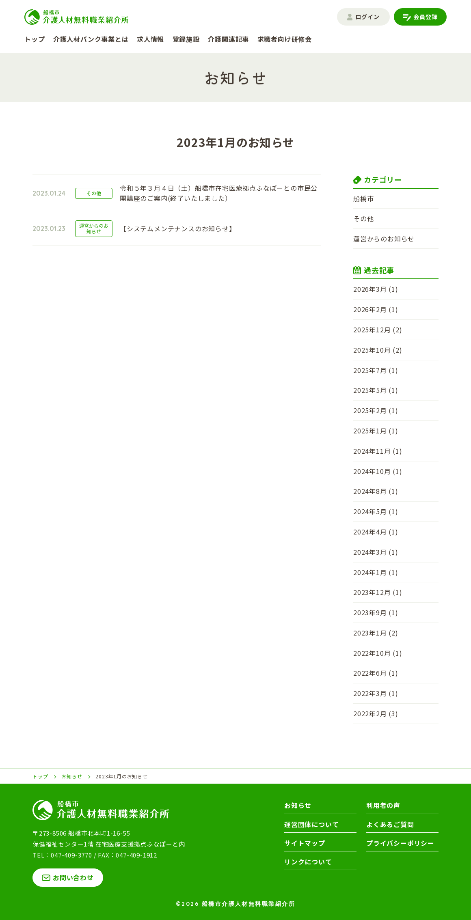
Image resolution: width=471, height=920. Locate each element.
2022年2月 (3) (375, 713)
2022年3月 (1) (375, 693)
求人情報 (150, 39)
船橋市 (363, 198)
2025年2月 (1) (375, 410)
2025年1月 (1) (375, 430)
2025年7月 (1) (375, 370)
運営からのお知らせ (384, 238)
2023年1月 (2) (375, 633)
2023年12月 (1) (377, 592)
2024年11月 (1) (377, 451)
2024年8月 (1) (375, 491)
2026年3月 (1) (375, 289)
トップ (34, 39)
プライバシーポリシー (400, 843)
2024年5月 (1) (375, 511)
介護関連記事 (228, 39)
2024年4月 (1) (375, 531)
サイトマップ (304, 843)
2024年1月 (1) (375, 572)
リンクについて (308, 861)
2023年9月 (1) (375, 612)
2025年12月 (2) (377, 329)
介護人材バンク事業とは (91, 39)
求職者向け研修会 (284, 39)
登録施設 (186, 39)
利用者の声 (383, 805)
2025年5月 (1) (375, 390)
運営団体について (311, 824)
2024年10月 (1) (377, 471)
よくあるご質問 (390, 824)
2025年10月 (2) (377, 350)
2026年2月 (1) (375, 309)
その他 (363, 218)
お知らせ (297, 805)
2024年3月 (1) (375, 552)
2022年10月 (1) (377, 653)
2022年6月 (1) (375, 673)
